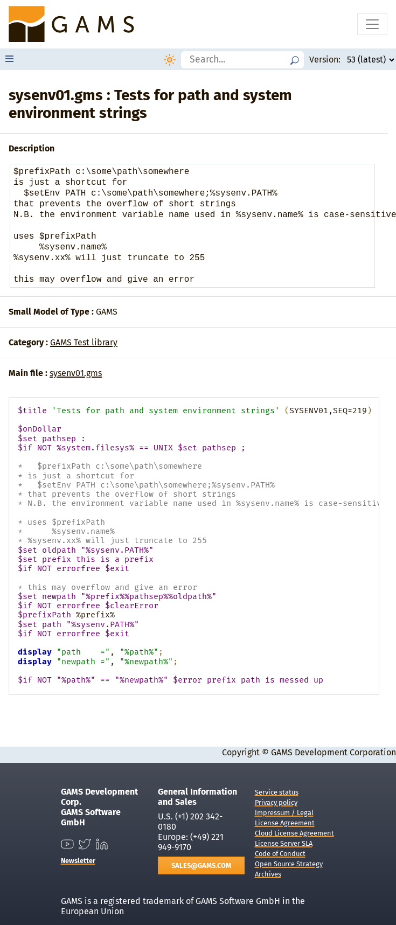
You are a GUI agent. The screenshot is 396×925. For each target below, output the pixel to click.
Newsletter (78, 861)
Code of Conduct (280, 854)
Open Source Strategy (289, 864)
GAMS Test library (83, 342)
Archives (268, 874)
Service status (276, 792)
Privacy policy (276, 802)
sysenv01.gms (76, 373)
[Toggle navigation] (372, 24)
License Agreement (285, 823)
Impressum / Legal (284, 813)
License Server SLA (283, 843)
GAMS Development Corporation (333, 752)
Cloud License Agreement (294, 833)
